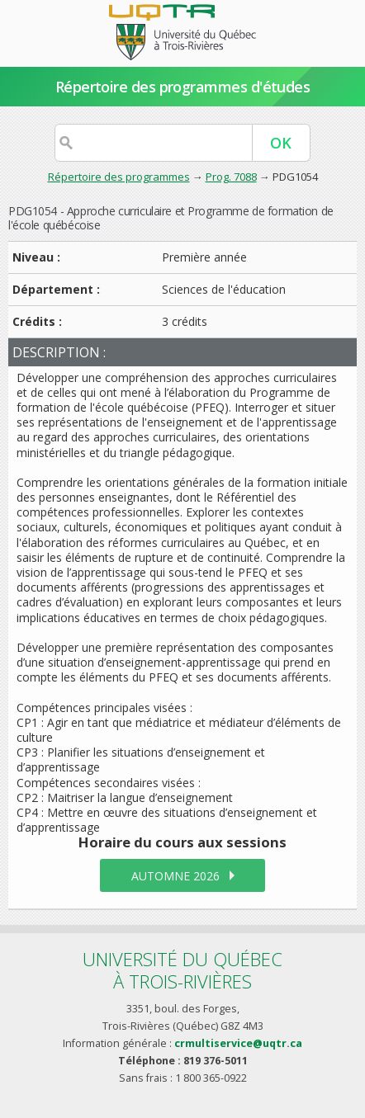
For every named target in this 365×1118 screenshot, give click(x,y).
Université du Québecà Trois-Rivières (182, 969)
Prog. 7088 (231, 176)
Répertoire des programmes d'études (182, 87)
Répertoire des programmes (119, 176)
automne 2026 (175, 876)
